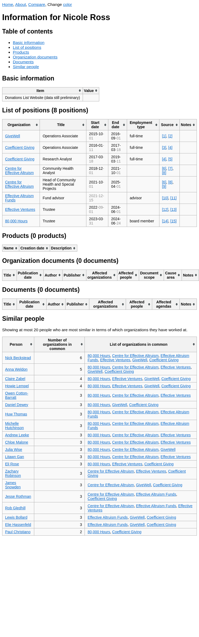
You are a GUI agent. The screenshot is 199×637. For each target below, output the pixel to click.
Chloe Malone (16, 442)
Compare (36, 4)
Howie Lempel (17, 386)
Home (7, 4)
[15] (173, 221)
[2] (170, 136)
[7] (170, 168)
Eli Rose (12, 464)
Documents (23, 62)
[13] (173, 209)
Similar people (26, 66)
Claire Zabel (15, 379)
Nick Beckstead (18, 358)
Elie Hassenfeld (18, 524)
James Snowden (13, 485)
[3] (164, 147)
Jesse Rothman (18, 496)
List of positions (27, 47)
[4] (170, 147)
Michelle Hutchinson (14, 425)
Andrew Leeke (17, 435)
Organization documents (35, 57)
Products (21, 52)
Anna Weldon (16, 369)
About (20, 4)
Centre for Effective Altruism (19, 170)
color (67, 4)
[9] (164, 186)
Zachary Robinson (13, 473)
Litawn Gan (14, 457)
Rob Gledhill (15, 508)
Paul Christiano (17, 532)
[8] (164, 173)
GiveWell (12, 136)
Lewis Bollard (16, 517)
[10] (165, 198)
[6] (164, 168)
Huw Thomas (16, 414)
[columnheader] (42, 90)
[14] (165, 221)
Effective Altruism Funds (156, 494)
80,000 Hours (16, 221)
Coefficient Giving (19, 147)
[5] (170, 159)
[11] (173, 198)
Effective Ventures (20, 209)
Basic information (28, 42)
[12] (165, 209)
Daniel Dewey (16, 405)
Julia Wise (13, 449)
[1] (164, 136)
